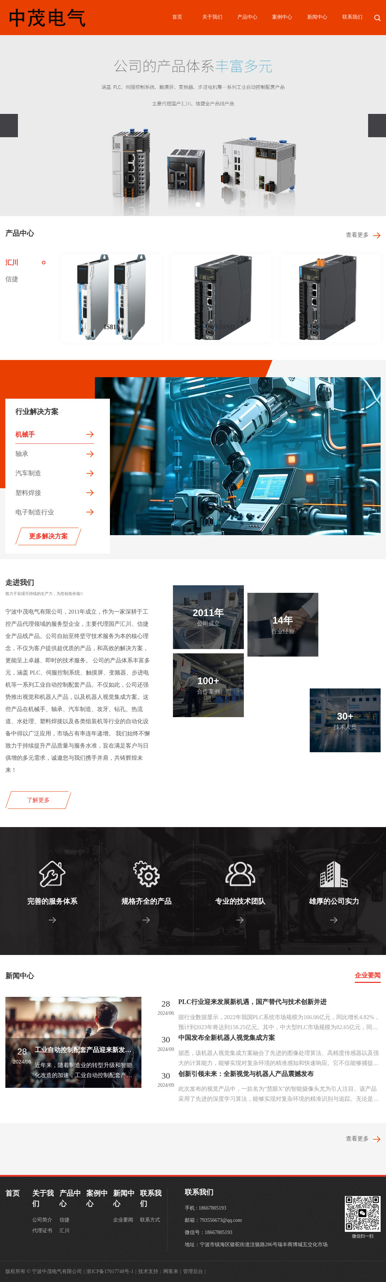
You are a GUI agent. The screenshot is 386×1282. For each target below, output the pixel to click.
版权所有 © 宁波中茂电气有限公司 (45, 1271)
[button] (187, 204)
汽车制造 (28, 473)
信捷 (11, 279)
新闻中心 (317, 17)
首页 (177, 17)
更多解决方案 (48, 536)
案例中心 (282, 17)
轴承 (21, 453)
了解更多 (38, 800)
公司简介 (42, 1220)
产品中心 (247, 17)
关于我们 (212, 17)
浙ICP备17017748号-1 (111, 1271)
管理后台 (194, 1271)
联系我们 (352, 17)
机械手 (25, 434)
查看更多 (363, 235)
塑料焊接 (28, 492)
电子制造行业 (34, 512)
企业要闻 (368, 975)
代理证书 (42, 1230)
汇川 (11, 262)
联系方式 (150, 1220)
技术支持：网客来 (159, 1271)
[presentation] (9, 125)
